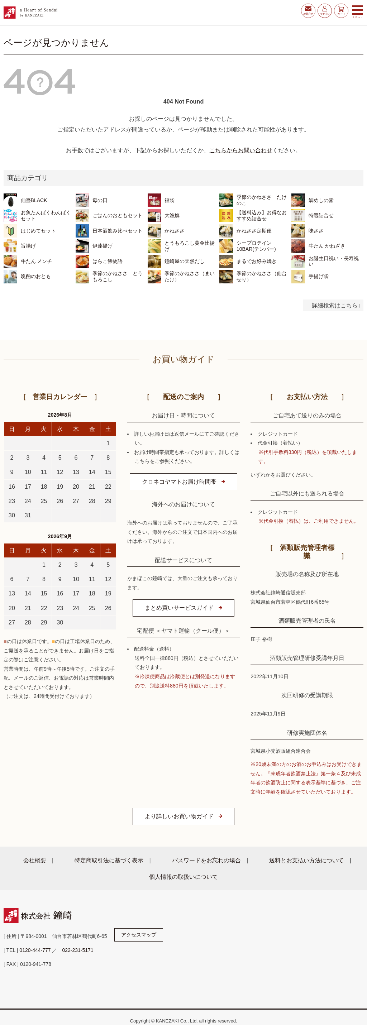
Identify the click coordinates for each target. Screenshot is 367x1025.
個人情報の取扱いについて (183, 877)
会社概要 (34, 860)
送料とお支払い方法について (306, 860)
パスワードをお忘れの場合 (206, 860)
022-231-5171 (77, 950)
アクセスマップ (138, 935)
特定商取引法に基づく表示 (109, 860)
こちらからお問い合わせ (240, 150)
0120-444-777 (35, 950)
